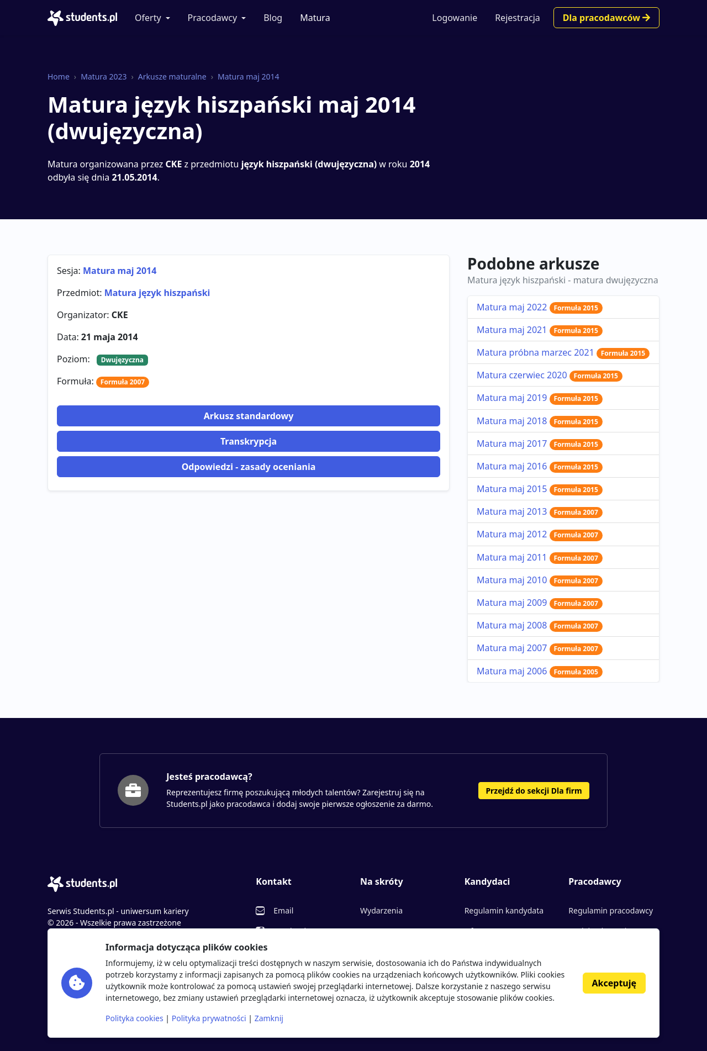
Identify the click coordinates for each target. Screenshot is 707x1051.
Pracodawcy (213, 18)
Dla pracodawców (606, 18)
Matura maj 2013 (540, 511)
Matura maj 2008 (540, 625)
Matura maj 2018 (540, 421)
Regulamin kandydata (504, 910)
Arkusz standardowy (249, 416)
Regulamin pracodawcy (610, 910)
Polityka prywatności (209, 1018)
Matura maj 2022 (540, 307)
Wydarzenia (381, 910)
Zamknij (269, 1018)
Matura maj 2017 (540, 443)
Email (283, 910)
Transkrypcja (248, 441)
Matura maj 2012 (540, 534)
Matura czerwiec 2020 (549, 375)
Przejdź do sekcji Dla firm (534, 790)
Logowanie (454, 18)
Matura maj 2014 (248, 76)
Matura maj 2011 (540, 557)
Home (59, 76)
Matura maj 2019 (540, 398)
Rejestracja (517, 18)
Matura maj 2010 (540, 580)
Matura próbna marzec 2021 (563, 352)
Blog (272, 18)
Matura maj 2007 (540, 648)
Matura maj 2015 (540, 489)
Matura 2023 (103, 76)
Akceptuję (614, 983)
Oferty (148, 18)
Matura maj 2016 (540, 466)
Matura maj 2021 (540, 330)
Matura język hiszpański (157, 293)
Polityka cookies (134, 1018)
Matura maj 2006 (540, 671)
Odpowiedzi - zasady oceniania (249, 467)
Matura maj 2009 (540, 602)
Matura (315, 18)
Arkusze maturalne (172, 76)
